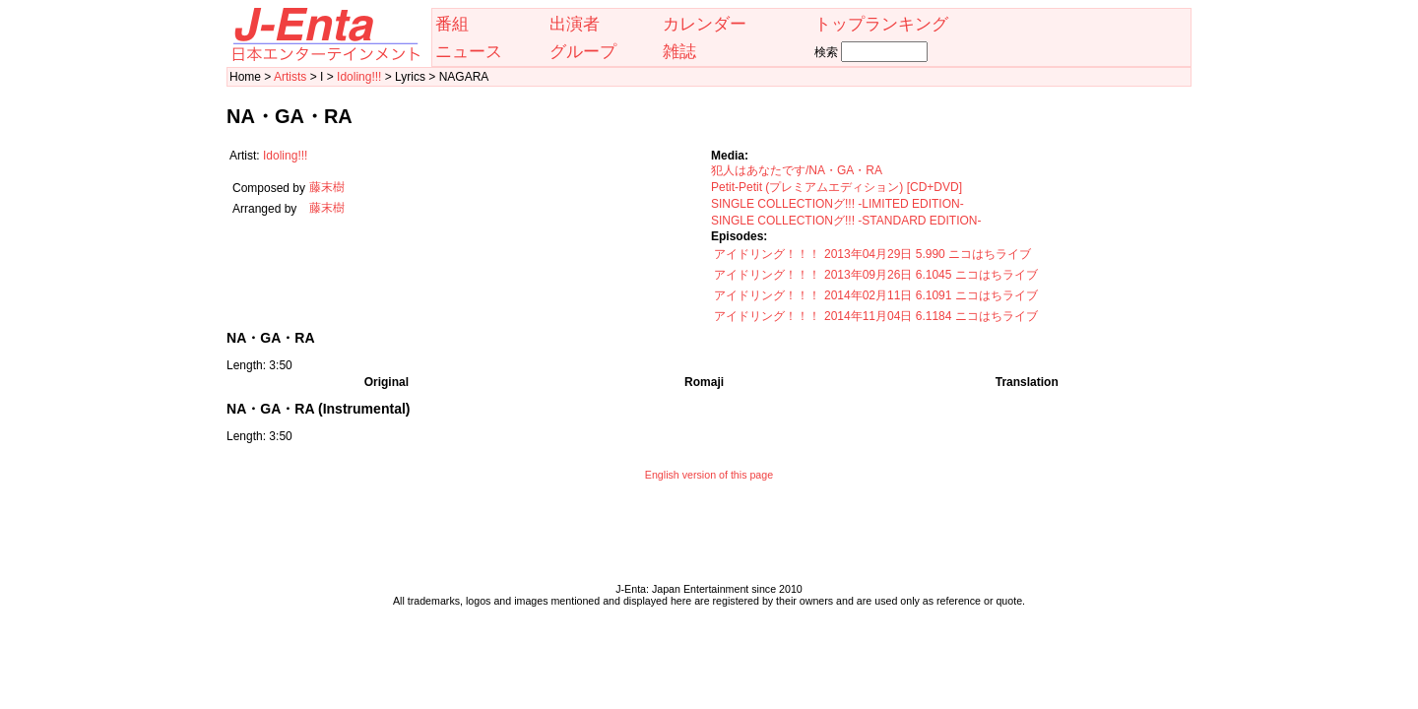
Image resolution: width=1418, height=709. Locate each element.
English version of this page (709, 475)
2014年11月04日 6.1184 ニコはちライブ (931, 316)
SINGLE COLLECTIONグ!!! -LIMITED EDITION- (837, 204)
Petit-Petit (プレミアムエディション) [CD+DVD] (836, 187)
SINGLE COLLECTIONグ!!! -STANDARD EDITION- (846, 220)
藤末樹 (327, 187)
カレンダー (704, 23)
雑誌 (679, 51)
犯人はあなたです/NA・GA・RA (796, 170)
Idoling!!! (359, 77)
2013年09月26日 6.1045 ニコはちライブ (931, 275)
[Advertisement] (709, 536)
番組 (452, 23)
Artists (290, 77)
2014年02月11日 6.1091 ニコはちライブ (931, 295)
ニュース (468, 51)
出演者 (574, 23)
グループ (582, 51)
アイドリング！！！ (767, 254)
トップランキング (881, 23)
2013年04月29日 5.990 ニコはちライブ (927, 254)
